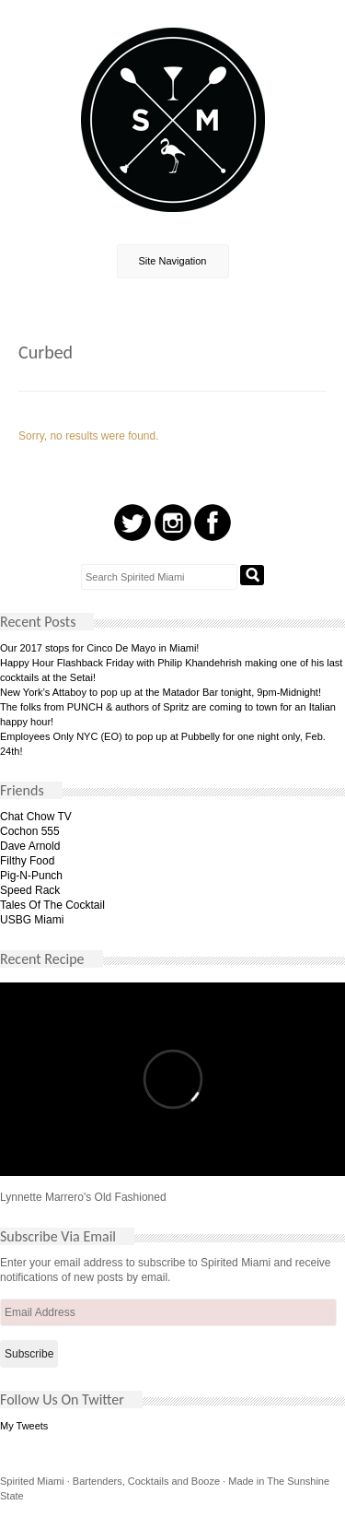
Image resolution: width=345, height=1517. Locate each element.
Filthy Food (27, 860)
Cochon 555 (30, 831)
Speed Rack (30, 890)
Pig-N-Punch (31, 875)
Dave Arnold (30, 846)
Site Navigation (173, 260)
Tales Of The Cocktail (52, 905)
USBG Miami (31, 919)
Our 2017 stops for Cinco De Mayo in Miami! (99, 647)
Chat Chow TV (36, 816)
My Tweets (24, 1425)
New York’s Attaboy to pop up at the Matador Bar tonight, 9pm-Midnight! (160, 692)
